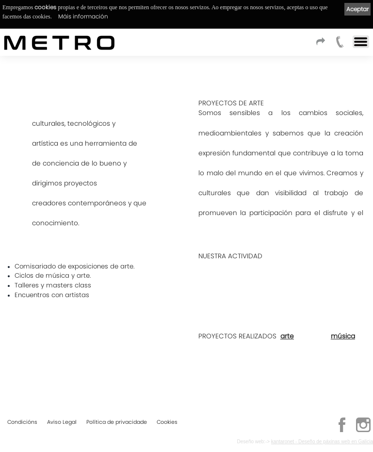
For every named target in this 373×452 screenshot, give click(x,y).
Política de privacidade (116, 422)
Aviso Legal (62, 422)
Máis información (83, 16)
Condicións (22, 422)
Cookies (167, 422)
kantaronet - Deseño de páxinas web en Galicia (322, 441)
